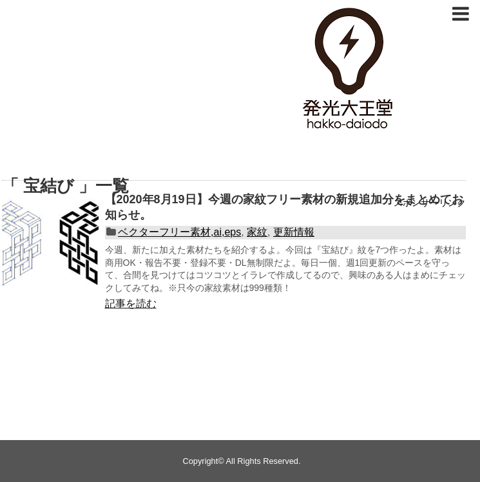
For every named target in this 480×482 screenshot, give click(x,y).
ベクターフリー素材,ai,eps (179, 231)
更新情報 (293, 231)
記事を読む (131, 303)
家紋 (257, 231)
